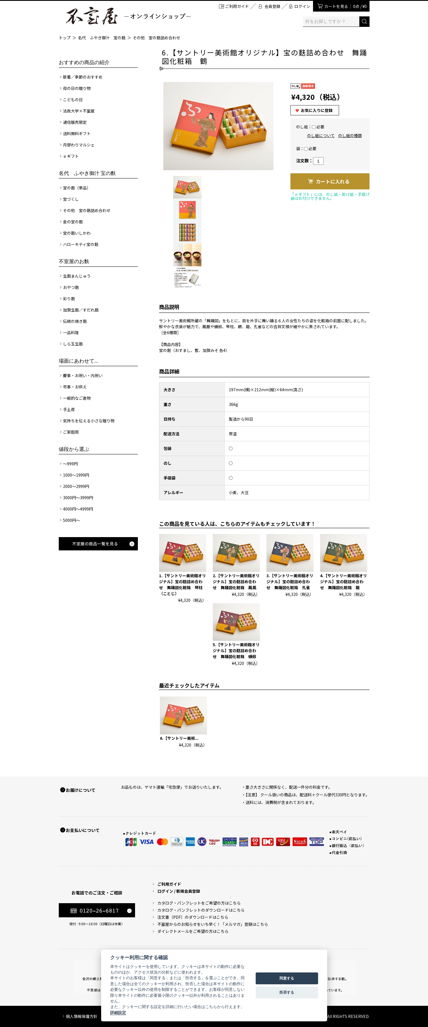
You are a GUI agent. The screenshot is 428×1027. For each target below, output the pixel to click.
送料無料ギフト (77, 133)
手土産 (69, 409)
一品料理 (71, 332)
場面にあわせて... (78, 361)
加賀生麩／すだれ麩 (81, 310)
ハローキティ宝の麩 (80, 244)
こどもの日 (73, 99)
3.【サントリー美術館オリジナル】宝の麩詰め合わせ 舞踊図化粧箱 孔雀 (289, 581)
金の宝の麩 (73, 221)
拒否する (286, 992)
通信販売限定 (75, 122)
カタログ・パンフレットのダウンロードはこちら (201, 910)
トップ (65, 37)
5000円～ (71, 520)
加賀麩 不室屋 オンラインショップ (128, 16)
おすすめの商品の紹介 (84, 62)
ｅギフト (71, 156)
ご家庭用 (71, 432)
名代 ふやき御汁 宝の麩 (101, 37)
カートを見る (345, 6)
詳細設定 (118, 1012)
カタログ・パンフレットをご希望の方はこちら (199, 903)
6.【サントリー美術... (179, 738)
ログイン (302, 6)
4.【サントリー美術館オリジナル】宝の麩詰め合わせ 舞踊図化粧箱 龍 (343, 581)
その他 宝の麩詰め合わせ (156, 37)
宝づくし (71, 199)
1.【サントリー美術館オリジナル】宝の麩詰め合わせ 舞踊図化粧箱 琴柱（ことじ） (182, 584)
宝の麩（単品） (77, 188)
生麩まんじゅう (77, 276)
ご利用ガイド (237, 6)
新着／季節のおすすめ (83, 77)
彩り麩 (69, 298)
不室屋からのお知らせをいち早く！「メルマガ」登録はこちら (212, 924)
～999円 (70, 463)
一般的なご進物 (77, 398)
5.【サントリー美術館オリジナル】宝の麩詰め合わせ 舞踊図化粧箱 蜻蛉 (236, 650)
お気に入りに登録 (317, 110)
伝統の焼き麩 (75, 321)
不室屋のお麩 (74, 261)
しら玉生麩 (73, 344)
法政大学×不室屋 (79, 111)
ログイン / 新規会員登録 (178, 891)
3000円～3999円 (78, 497)
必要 (320, 126)
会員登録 (272, 6)
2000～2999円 (76, 486)
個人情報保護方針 (81, 1016)
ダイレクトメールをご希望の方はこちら (193, 931)
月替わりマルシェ (79, 145)
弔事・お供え (75, 387)
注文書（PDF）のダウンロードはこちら (192, 917)
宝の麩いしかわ (77, 233)
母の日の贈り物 (77, 88)
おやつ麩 (71, 287)
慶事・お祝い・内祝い (83, 375)
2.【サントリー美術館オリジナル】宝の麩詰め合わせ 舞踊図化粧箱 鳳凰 (236, 581)
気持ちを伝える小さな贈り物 (88, 420)
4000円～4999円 (78, 509)
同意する (286, 978)
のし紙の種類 (350, 135)
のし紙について (321, 135)
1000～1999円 (76, 475)
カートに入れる (332, 181)
